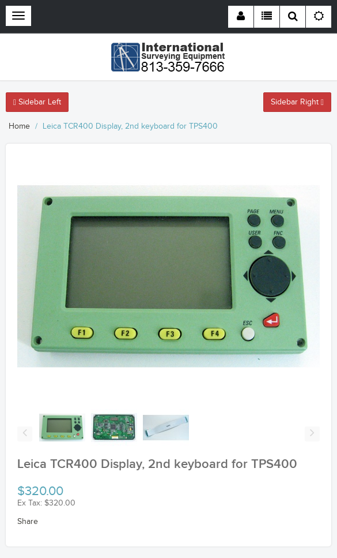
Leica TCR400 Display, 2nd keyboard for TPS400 (130, 126)
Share (27, 521)
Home (19, 126)
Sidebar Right (297, 102)
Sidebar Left (37, 102)
